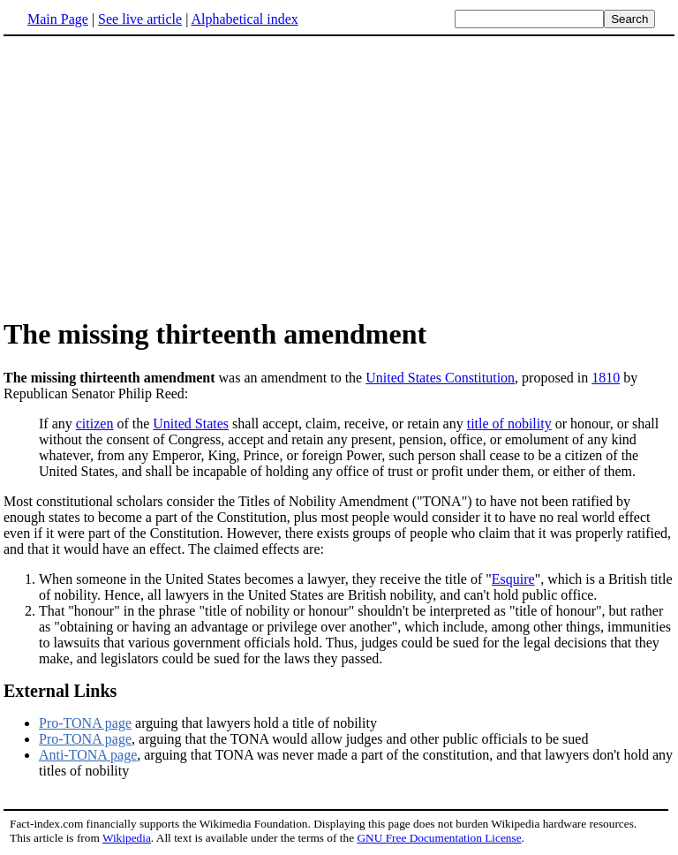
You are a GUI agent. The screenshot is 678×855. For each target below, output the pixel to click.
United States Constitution (440, 377)
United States (191, 423)
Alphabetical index (244, 18)
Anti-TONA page (88, 754)
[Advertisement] (152, 175)
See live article (140, 18)
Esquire (513, 578)
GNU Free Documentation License (439, 837)
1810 (605, 377)
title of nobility (509, 423)
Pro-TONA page (85, 722)
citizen (95, 423)
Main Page (57, 18)
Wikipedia (126, 837)
